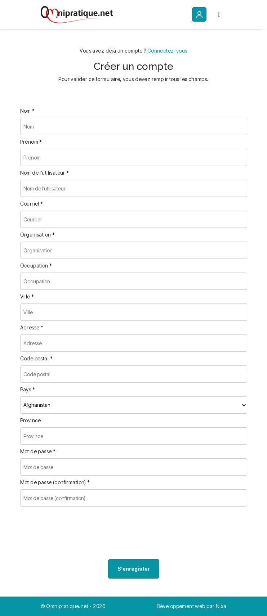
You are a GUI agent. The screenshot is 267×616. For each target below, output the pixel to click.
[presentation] (75, 534)
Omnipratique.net (67, 606)
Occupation (36, 265)
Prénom (31, 142)
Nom (27, 111)
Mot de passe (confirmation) (55, 482)
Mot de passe (38, 451)
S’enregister (133, 569)
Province (30, 420)
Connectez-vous (167, 51)
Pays (27, 389)
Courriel (31, 204)
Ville (27, 296)
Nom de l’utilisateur (44, 173)
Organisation (37, 234)
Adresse (32, 327)
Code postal (36, 358)
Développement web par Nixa (192, 606)
